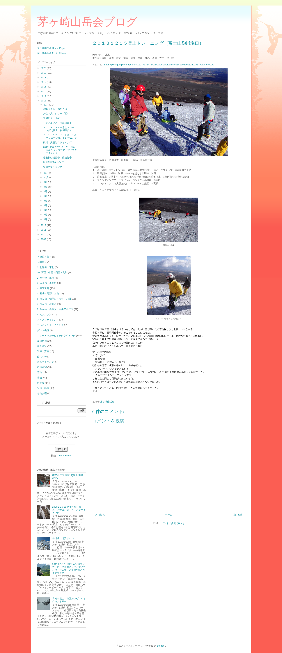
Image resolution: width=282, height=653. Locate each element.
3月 (46, 210)
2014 (44, 96)
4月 (46, 205)
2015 (44, 91)
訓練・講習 (43, 351)
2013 (44, 100)
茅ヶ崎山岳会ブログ (87, 22)
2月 (46, 214)
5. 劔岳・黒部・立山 (48, 293)
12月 (46, 104)
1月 (46, 219)
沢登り (40, 383)
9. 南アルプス (44, 314)
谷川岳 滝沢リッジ (63, 538)
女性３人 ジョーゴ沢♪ (55, 113)
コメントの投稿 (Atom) (171, 523)
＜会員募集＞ (44, 256)
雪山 (39, 372)
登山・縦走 (43, 388)
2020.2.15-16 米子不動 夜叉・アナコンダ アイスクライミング (69, 509)
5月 (46, 200)
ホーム (168, 514)
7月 (46, 191)
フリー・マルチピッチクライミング (56, 335)
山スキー (42, 356)
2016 (44, 86)
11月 (46, 172)
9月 (46, 182)
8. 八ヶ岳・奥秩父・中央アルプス (55, 309)
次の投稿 (100, 514)
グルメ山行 (43, 330)
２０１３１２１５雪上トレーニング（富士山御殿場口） (60, 129)
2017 (44, 82)
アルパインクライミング (50, 325)
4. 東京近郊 (43, 288)
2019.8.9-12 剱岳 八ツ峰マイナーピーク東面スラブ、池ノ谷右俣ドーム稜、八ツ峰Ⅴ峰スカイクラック (69, 568)
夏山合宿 (42, 340)
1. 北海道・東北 (45, 267)
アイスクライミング (48, 319)
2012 (44, 225)
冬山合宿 (42, 393)
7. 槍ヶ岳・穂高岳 (46, 304)
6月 (46, 196)
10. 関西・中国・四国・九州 (52, 272)
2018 (44, 77)
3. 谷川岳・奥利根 (46, 283)
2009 (44, 239)
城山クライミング (52, 166)
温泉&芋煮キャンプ (53, 162)
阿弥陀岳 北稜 (51, 118)
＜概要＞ (42, 262)
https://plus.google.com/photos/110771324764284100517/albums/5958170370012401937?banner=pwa (159, 64)
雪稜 (39, 377)
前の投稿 (237, 514)
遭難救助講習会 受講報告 (57, 157)
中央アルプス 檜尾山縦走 (57, 122)
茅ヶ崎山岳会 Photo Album (51, 53)
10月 (46, 177)
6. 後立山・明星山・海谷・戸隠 (54, 298)
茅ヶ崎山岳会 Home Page (51, 48)
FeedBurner (65, 455)
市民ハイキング (45, 361)
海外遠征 (42, 346)
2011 (44, 229)
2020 (44, 68)
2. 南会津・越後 (45, 277)
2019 (44, 72)
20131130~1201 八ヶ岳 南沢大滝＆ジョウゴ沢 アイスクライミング (60, 150)
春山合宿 (42, 367)
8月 (46, 186)
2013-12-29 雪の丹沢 (55, 109)
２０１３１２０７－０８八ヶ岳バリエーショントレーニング (60, 136)
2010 (44, 234)
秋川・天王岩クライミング (57, 142)
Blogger (161, 645)
